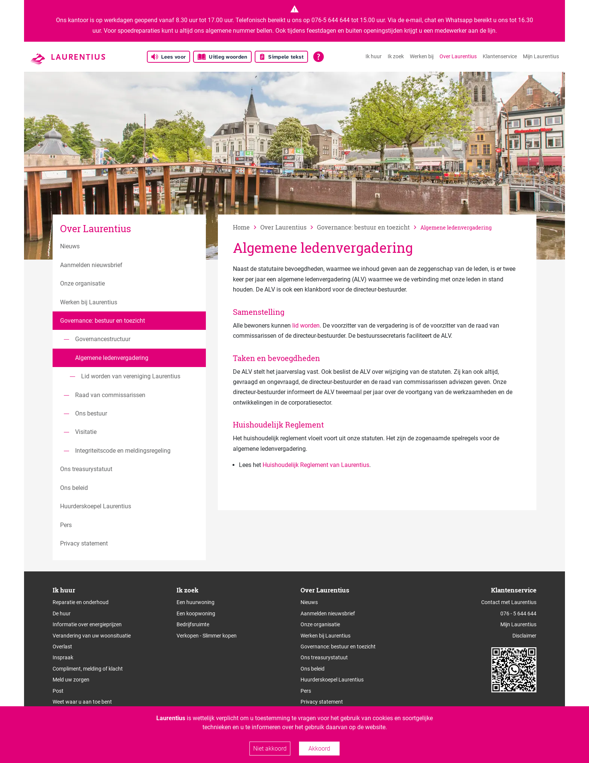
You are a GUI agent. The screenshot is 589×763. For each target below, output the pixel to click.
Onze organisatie (320, 624)
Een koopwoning (196, 613)
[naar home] (246, 227)
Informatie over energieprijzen (87, 624)
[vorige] (288, 227)
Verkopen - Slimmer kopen (207, 636)
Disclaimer (524, 636)
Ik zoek (396, 56)
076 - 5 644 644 (518, 613)
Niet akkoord (270, 748)
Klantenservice (500, 56)
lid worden (306, 325)
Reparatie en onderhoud (81, 602)
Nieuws (309, 602)
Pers (306, 691)
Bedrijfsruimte (193, 624)
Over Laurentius (458, 56)
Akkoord (319, 748)
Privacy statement (322, 702)
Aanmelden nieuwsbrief (328, 613)
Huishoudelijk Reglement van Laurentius (316, 464)
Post (58, 691)
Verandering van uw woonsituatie (92, 636)
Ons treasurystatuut (324, 657)
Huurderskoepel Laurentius (332, 680)
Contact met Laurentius (508, 602)
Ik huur (373, 56)
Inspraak (63, 657)
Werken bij (421, 56)
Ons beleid (313, 669)
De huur (62, 613)
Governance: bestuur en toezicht (338, 647)
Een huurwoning (195, 602)
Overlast (62, 647)
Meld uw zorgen (71, 680)
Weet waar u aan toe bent (82, 702)
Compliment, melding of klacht (88, 669)
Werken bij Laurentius (325, 636)
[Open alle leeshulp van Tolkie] (318, 56)
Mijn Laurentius (541, 56)
